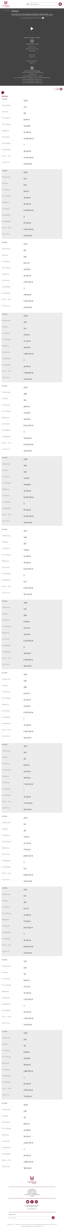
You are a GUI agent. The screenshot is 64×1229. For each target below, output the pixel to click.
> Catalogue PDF (32, 74)
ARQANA (32, 1189)
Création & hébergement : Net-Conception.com (32, 1226)
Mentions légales (32, 1193)
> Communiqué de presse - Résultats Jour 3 (32, 82)
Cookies (32, 1196)
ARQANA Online (32, 1190)
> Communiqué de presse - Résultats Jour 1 (32, 79)
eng (28, 4)
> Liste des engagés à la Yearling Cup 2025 (32, 76)
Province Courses (32, 1192)
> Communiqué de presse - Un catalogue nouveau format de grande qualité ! (32, 77)
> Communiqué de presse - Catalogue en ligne (32, 72)
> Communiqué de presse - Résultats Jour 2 (32, 81)
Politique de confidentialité (32, 1194)
